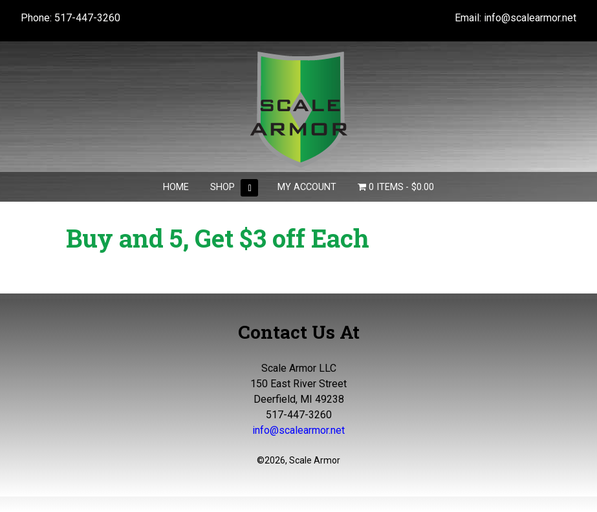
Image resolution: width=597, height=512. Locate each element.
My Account (306, 187)
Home (176, 187)
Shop (222, 187)
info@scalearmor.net (530, 18)
